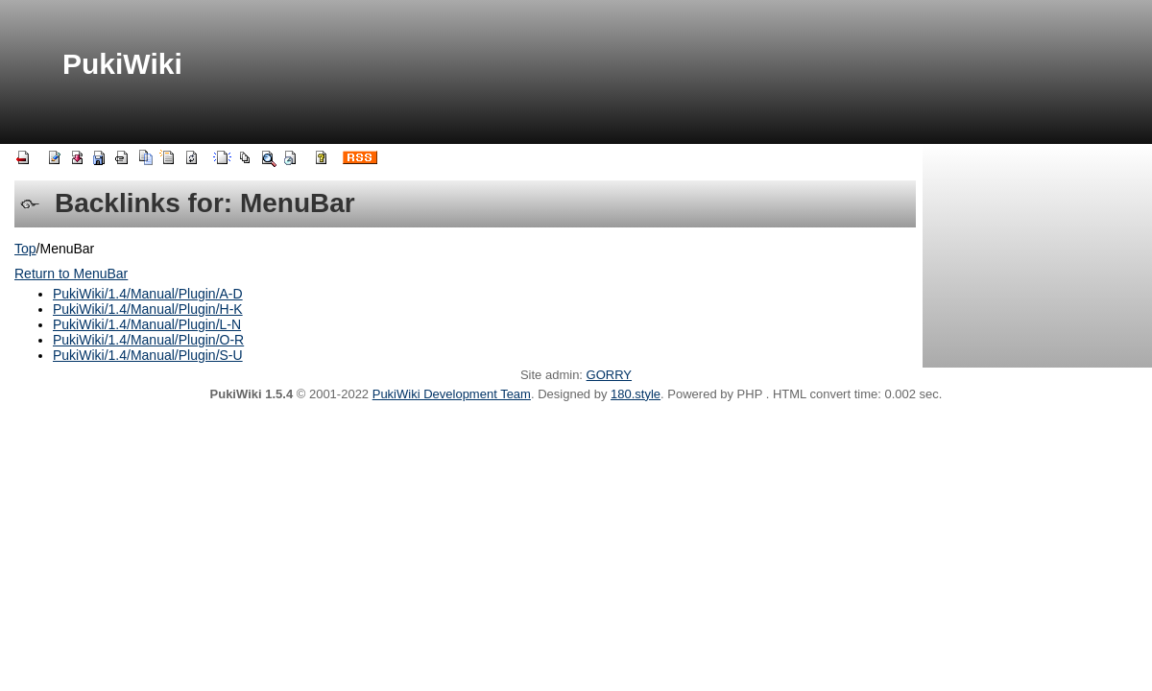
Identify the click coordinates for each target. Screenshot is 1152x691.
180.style (635, 394)
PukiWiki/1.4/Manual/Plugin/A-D (148, 293)
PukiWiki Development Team (451, 394)
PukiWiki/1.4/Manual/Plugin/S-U (148, 355)
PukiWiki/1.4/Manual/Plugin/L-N (147, 324)
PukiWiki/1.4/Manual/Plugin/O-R (148, 339)
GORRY (609, 375)
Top (25, 248)
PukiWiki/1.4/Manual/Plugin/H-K (148, 309)
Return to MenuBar (71, 273)
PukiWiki (122, 64)
